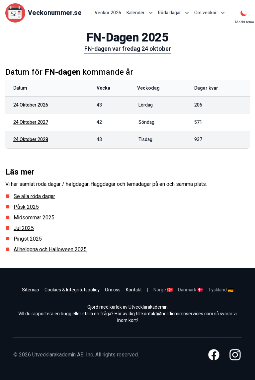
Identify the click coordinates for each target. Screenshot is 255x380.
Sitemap (30, 289)
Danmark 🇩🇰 (190, 289)
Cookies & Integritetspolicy (72, 289)
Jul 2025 (24, 228)
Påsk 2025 (26, 207)
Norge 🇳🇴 (163, 289)
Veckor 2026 (108, 13)
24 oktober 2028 (30, 139)
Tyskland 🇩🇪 (220, 289)
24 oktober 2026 (30, 105)
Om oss (113, 289)
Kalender (140, 12)
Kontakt (134, 289)
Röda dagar (173, 12)
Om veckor (209, 12)
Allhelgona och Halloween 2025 (50, 250)
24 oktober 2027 (30, 122)
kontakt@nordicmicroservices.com (177, 313)
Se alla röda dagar (34, 196)
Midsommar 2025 (34, 218)
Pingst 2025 (28, 239)
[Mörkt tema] (244, 13)
